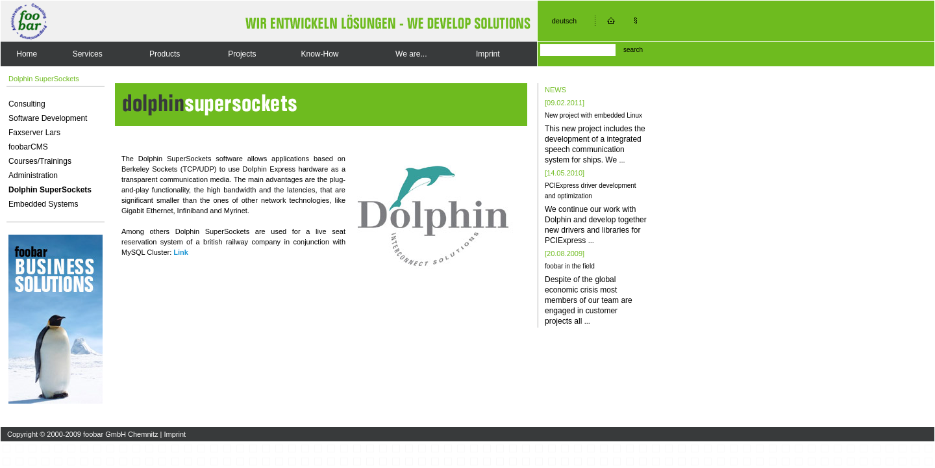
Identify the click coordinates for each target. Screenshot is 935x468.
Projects (242, 53)
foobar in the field (570, 266)
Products (164, 53)
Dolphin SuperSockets (50, 189)
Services (88, 53)
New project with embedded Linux (593, 115)
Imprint (488, 53)
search (633, 49)
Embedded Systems (43, 204)
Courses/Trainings (39, 161)
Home (26, 53)
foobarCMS (28, 146)
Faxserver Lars (34, 132)
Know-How (319, 53)
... (622, 160)
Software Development (47, 118)
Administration (33, 175)
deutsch (564, 21)
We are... (411, 53)
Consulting (26, 104)
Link (180, 252)
